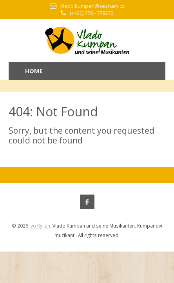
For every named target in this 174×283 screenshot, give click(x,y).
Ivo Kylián (39, 225)
